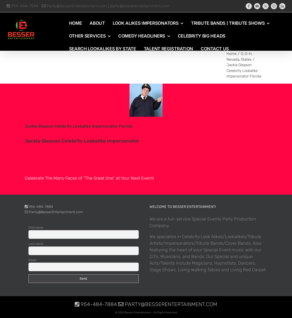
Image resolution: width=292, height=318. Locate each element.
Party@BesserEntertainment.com (74, 6)
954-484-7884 (22, 6)
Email (32, 260)
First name (35, 228)
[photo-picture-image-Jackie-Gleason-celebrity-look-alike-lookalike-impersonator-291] (146, 100)
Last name (35, 244)
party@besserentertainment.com (139, 6)
